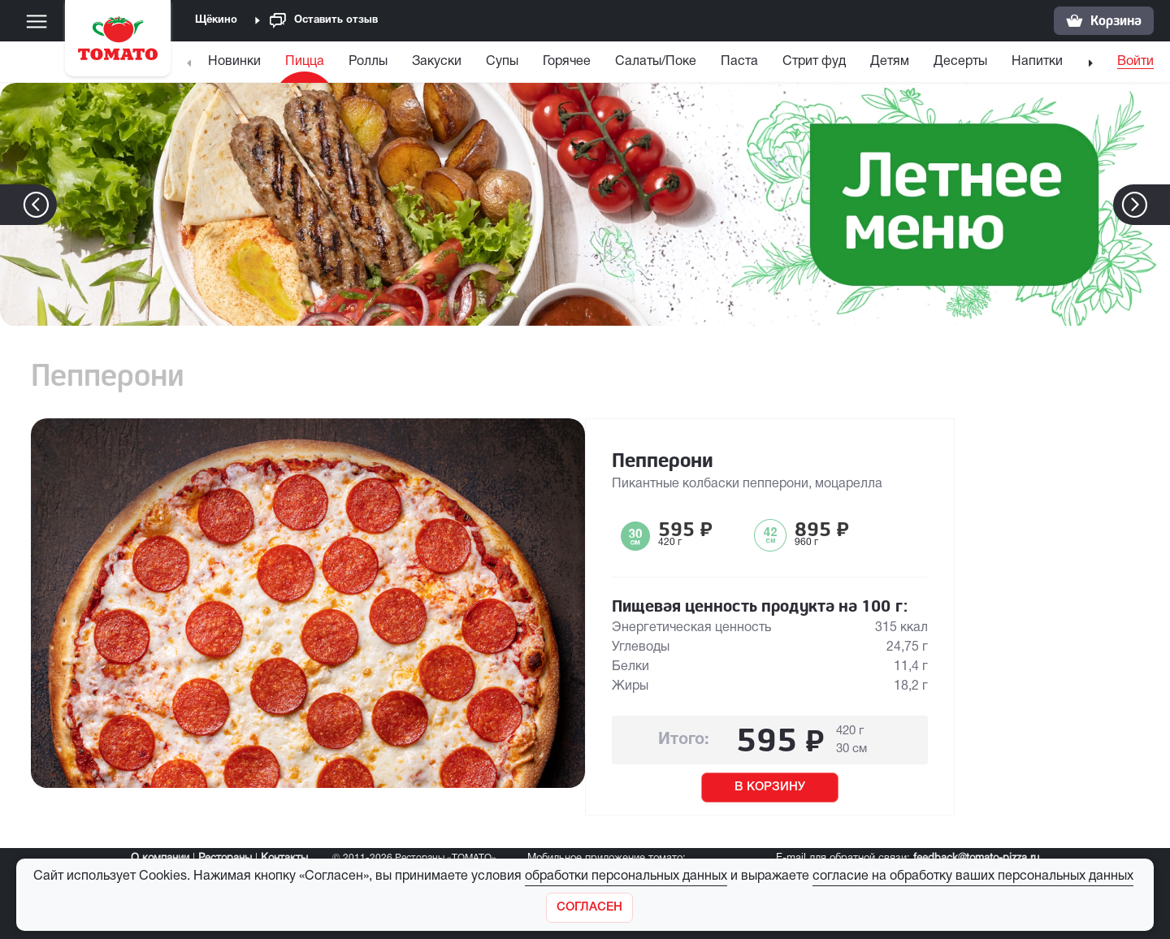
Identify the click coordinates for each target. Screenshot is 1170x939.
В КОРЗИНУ (769, 787)
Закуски (437, 61)
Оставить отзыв (324, 20)
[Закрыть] (589, 908)
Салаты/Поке (655, 61)
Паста (739, 61)
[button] (1159, 204)
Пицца (304, 61)
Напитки (1037, 61)
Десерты (960, 61)
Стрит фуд (814, 61)
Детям (889, 61)
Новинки (234, 61)
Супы (502, 61)
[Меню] (36, 21)
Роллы (368, 61)
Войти (1135, 61)
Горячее (567, 61)
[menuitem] (236, 65)
